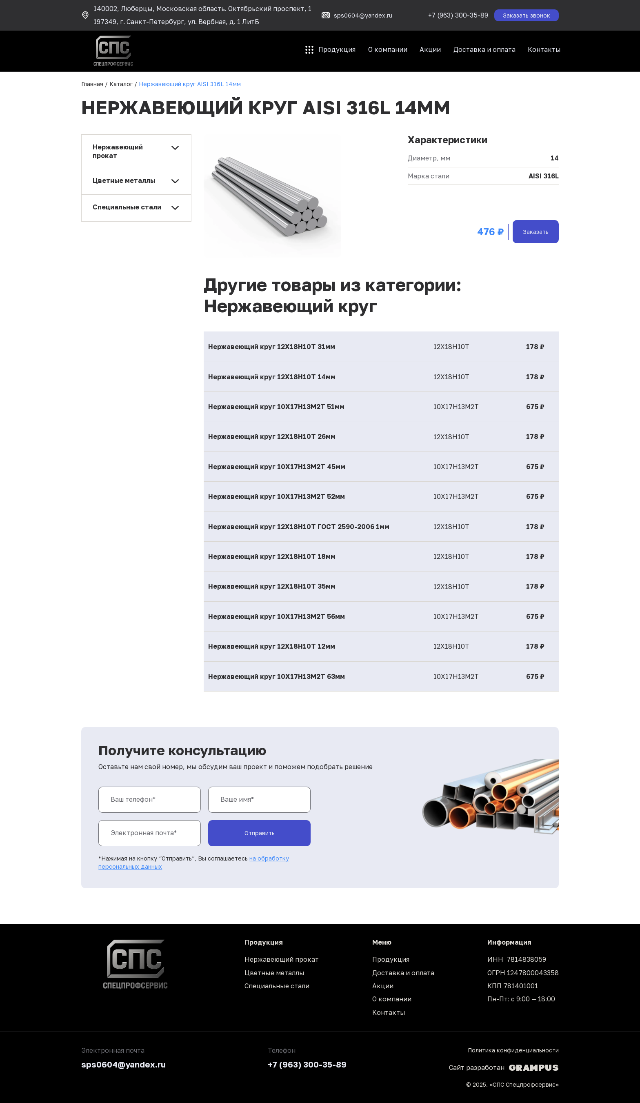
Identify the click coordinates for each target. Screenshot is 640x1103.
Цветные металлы (274, 973)
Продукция (337, 49)
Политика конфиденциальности (513, 1050)
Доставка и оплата (484, 49)
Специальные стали (276, 986)
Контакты (544, 49)
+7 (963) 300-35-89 (458, 15)
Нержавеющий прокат (281, 959)
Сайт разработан (504, 1067)
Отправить (259, 832)
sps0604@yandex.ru (123, 1064)
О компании (387, 49)
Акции (430, 49)
